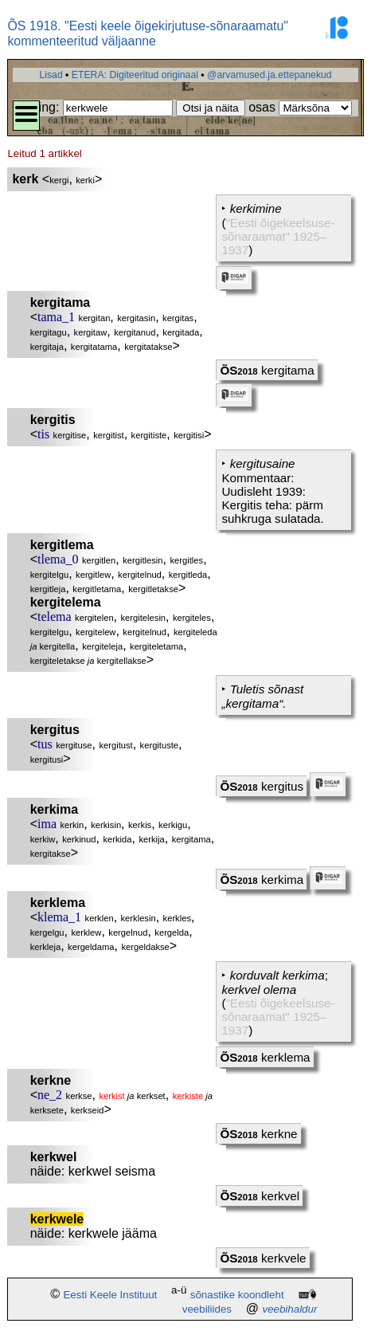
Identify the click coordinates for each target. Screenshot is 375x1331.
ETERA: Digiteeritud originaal (135, 74)
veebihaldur (289, 1309)
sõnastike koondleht (237, 1295)
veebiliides (207, 1309)
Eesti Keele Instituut (110, 1295)
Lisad (50, 74)
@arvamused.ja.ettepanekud (269, 74)
